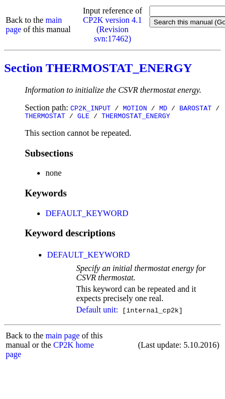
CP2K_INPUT (90, 107)
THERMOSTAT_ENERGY (135, 117)
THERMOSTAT (45, 117)
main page (63, 337)
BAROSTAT (195, 107)
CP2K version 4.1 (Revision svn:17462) (112, 29)
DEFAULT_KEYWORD (87, 214)
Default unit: (97, 311)
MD (163, 107)
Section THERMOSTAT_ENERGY (98, 68)
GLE (83, 117)
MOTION (135, 107)
